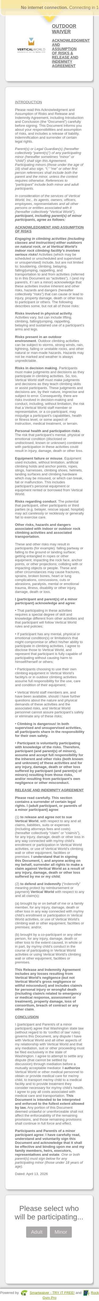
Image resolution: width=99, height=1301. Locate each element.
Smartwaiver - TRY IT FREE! (52, 1293)
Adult (36, 1232)
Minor (61, 1232)
